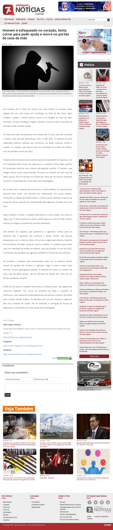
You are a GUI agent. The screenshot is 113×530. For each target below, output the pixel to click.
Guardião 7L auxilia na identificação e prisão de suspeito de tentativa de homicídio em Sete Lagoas (92, 309)
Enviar (7, 395)
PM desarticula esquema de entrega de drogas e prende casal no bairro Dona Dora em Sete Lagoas (93, 242)
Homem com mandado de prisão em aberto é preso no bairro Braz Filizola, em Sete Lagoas (93, 332)
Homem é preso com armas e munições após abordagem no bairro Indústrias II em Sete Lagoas (93, 217)
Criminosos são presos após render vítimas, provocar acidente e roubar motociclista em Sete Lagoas (92, 225)
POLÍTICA (40, 19)
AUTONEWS (35, 502)
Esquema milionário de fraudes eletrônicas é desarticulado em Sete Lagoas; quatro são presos (92, 277)
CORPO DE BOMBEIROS (68, 514)
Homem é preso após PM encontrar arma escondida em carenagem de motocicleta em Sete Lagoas (92, 251)
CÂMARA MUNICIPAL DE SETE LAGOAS (70, 508)
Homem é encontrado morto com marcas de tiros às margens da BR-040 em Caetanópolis (93, 268)
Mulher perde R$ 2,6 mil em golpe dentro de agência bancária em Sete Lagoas (92, 324)
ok (108, 20)
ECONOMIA (7, 512)
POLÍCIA (49, 19)
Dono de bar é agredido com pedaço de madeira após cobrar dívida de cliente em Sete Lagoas (93, 208)
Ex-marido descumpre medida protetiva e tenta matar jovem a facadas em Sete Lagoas (93, 259)
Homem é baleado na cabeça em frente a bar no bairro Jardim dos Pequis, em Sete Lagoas (94, 292)
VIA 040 (62, 502)
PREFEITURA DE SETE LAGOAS (70, 505)
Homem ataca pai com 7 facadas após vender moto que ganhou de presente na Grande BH (93, 349)
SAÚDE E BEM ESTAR (63, 19)
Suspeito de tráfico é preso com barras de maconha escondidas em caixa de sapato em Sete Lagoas (93, 199)
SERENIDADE (35, 507)
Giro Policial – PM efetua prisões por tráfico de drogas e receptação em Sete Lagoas (93, 234)
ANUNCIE (6, 520)
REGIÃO (6, 515)
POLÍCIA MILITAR (66, 517)
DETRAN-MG (64, 512)
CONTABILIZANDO (37, 505)
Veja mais (94, 356)
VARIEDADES (21, 19)
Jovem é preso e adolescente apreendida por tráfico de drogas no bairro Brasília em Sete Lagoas (92, 191)
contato (97, 516)
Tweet (54, 358)
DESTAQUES (9, 19)
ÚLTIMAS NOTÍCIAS (12, 23)
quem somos (89, 518)
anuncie (105, 516)
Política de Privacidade (69, 519)
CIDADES (31, 19)
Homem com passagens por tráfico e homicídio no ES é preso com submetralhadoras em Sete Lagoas (92, 341)
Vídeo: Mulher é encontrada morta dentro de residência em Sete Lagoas (93, 284)
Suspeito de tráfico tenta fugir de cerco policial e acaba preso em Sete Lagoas (93, 316)
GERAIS (24, 23)
